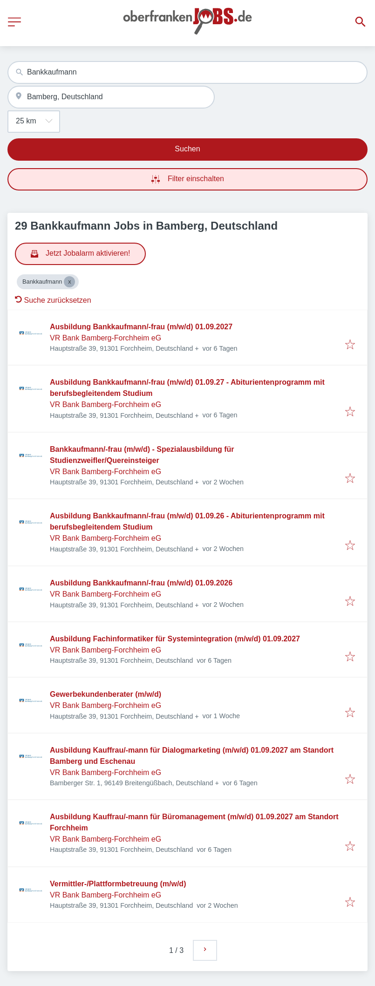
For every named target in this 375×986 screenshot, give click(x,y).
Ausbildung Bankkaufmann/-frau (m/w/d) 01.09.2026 (141, 583)
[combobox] (187, 72)
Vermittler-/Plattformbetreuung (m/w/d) (118, 884)
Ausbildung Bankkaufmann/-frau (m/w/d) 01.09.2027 (141, 327)
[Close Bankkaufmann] (69, 281)
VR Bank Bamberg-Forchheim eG (105, 338)
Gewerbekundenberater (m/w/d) (105, 694)
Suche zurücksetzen (53, 300)
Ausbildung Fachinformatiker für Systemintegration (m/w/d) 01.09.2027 (175, 639)
